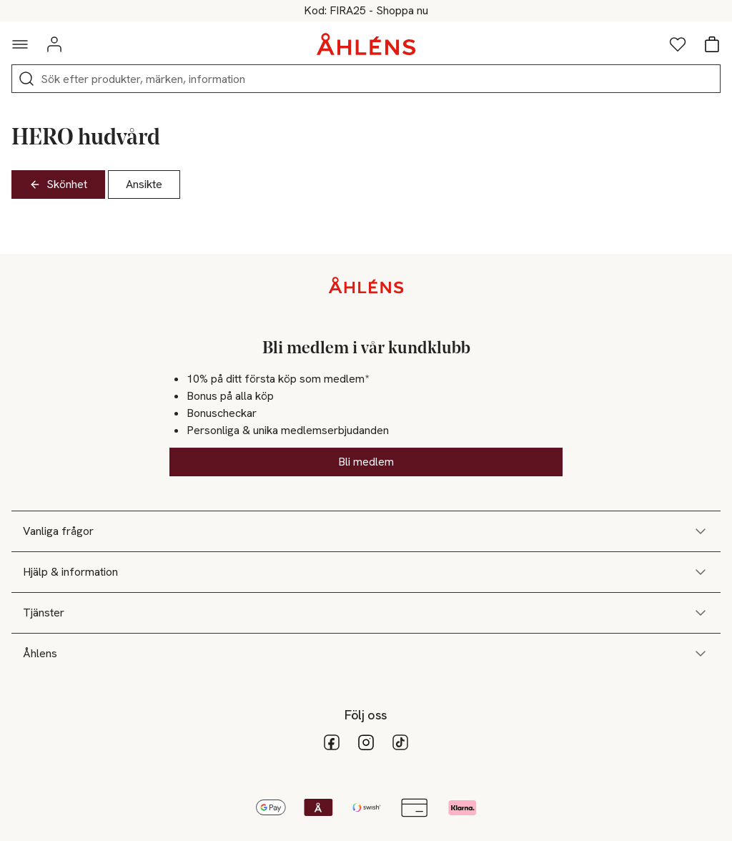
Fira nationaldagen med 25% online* (366, 11)
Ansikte (144, 184)
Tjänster (366, 612)
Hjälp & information (366, 572)
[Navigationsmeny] (20, 44)
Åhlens (366, 653)
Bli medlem (366, 461)
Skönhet (58, 184)
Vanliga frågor (366, 531)
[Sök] (26, 78)
